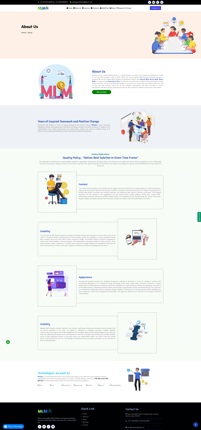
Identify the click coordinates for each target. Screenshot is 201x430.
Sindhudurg (185, 399)
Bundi (2, 401)
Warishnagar (70, 399)
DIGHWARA (107, 399)
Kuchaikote (43, 399)
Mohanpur (94, 399)
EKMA (109, 399)
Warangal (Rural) (198, 401)
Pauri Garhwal (166, 400)
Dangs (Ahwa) (10, 400)
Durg (91, 401)
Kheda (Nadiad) (26, 400)
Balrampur (78, 401)
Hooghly (76, 400)
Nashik (170, 399)
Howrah (78, 400)
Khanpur (65, 399)
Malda (87, 400)
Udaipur (42, 401)
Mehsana (31, 400)
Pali (27, 401)
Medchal (170, 401)
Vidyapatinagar (89, 399)
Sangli (182, 399)
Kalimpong (84, 400)
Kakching (56, 401)
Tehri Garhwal (173, 400)
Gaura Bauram (24, 399)
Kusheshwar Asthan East (35, 399)
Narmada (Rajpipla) (35, 400)
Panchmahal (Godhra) (40, 400)
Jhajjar (194, 400)
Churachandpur (48, 401)
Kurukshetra (200, 400)
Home (70, 8)
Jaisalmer (15, 401)
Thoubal (71, 401)
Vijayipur (60, 399)
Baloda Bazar (76, 401)
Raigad (179, 399)
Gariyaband (93, 401)
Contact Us (155, 8)
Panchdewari (55, 399)
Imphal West (52, 401)
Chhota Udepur (6, 400)
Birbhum (65, 400)
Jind (195, 400)
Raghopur (199, 399)
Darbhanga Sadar (1, 399)
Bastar (79, 401)
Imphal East (50, 401)
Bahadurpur (4, 399)
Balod (73, 401)
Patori (91, 399)
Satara (183, 399)
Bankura (63, 400)
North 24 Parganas (93, 400)
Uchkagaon (59, 399)
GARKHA (110, 399)
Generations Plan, (114, 81)
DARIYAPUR (106, 399)
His (193, 400)
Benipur (19, 399)
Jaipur (13, 401)
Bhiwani (182, 400)
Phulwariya (57, 399)
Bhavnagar (2, 400)
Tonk (40, 401)
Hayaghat (7, 399)
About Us (78, 8)
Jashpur (98, 401)
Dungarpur (10, 401)
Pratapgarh (29, 401)
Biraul (22, 399)
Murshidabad (89, 400)
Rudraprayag (171, 400)
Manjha (45, 399)
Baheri (5, 399)
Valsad (59, 400)
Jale (11, 399)
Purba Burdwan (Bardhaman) (110, 400)
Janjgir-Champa (95, 401)
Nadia (91, 400)
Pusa (68, 399)
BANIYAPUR (101, 399)
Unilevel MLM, (144, 79)
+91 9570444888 (45, 2)
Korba (109, 401)
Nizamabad (178, 401)
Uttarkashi (179, 400)
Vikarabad (193, 401)
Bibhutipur (82, 399)
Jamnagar (20, 400)
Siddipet (190, 401)
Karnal (198, 400)
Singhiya (80, 399)
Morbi (32, 400)
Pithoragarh (169, 400)
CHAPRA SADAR (103, 399)
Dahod (8, 400)
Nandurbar (169, 399)
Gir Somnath (18, 400)
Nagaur (26, 401)
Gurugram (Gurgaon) (191, 400)
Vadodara (58, 400)
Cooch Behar (67, 400)
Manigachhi (16, 399)
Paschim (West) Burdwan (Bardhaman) (104, 400)
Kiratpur (26, 399)
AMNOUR (99, 399)
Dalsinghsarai (85, 399)
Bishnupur (44, 401)
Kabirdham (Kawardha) (101, 401)
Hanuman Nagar (9, 399)
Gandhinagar (16, 400)
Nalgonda (175, 401)
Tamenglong (67, 401)
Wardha (190, 399)
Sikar (35, 401)
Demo (114, 8)
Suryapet (191, 401)
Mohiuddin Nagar (96, 399)
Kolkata (85, 400)
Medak (168, 401)
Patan (42, 400)
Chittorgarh (4, 401)
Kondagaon (107, 401)
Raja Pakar (197, 399)
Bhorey (50, 399)
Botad (4, 400)
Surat (51, 400)
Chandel (45, 401)
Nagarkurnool (172, 401)
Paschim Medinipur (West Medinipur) (98, 400)
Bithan (76, 399)
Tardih (18, 399)
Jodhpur (22, 401)
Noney (61, 401)
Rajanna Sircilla (183, 401)
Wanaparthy (196, 401)
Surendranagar (53, 400)
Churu (5, 401)
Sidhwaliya (48, 399)
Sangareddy (188, 401)
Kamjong (58, 401)
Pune (177, 399)
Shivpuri (92, 399)
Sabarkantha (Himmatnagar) (49, 400)
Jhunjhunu (20, 401)
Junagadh (22, 400)
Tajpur (62, 399)
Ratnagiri (181, 399)
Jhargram (82, 400)
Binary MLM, (154, 79)
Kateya (52, 399)
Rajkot (45, 400)
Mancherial (167, 401)
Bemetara (81, 401)
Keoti (14, 399)
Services (87, 8)
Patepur (200, 399)
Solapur (187, 399)
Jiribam (54, 401)
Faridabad (186, 400)
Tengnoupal (69, 401)
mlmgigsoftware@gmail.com (81, 2)
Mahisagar (29, 400)
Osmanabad (173, 399)
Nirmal (176, 401)
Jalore (17, 401)
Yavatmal (193, 399)
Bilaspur (84, 401)
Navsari (37, 400)
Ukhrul (72, 401)
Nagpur (165, 399)
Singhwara (13, 399)
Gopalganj (41, 399)
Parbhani (176, 399)
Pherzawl (63, 401)
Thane (188, 399)
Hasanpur (75, 399)
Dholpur (8, 401)
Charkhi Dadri (184, 400)
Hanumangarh (12, 401)
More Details (101, 92)
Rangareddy (185, 401)
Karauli (23, 401)
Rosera (73, 399)
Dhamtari (90, 401)
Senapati (65, 401)
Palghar (174, 399)
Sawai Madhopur (33, 401)
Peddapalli (180, 401)
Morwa (63, 399)
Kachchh (24, 400)
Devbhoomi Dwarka (13, 400)
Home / (24, 33)
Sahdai (195, 399)
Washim (191, 399)
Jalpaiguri (80, 400)
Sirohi (36, 401)
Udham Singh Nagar (176, 400)
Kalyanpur (72, 399)
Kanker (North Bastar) (104, 401)
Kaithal (197, 400)
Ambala (180, 400)
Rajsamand (31, 401)
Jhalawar (18, 401)
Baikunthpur (38, 399)
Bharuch (0, 400)
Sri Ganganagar (39, 401)
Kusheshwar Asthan (31, 399)
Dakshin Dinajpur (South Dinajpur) (71, 400)
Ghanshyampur (28, 399)
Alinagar (21, 399)
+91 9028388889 (60, 2)
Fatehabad (188, 400)
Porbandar (44, 400)
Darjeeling (74, 400)
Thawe (46, 399)
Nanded (167, 399)
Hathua (51, 399)
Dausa (6, 401)
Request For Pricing (124, 8)
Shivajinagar (79, 399)
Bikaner (0, 401)
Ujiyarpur (87, 399)
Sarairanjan (67, 399)
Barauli (39, 399)
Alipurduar (61, 400)
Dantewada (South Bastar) (87, 401)
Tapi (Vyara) (56, 400)
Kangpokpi (60, 401)
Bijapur (82, 401)
